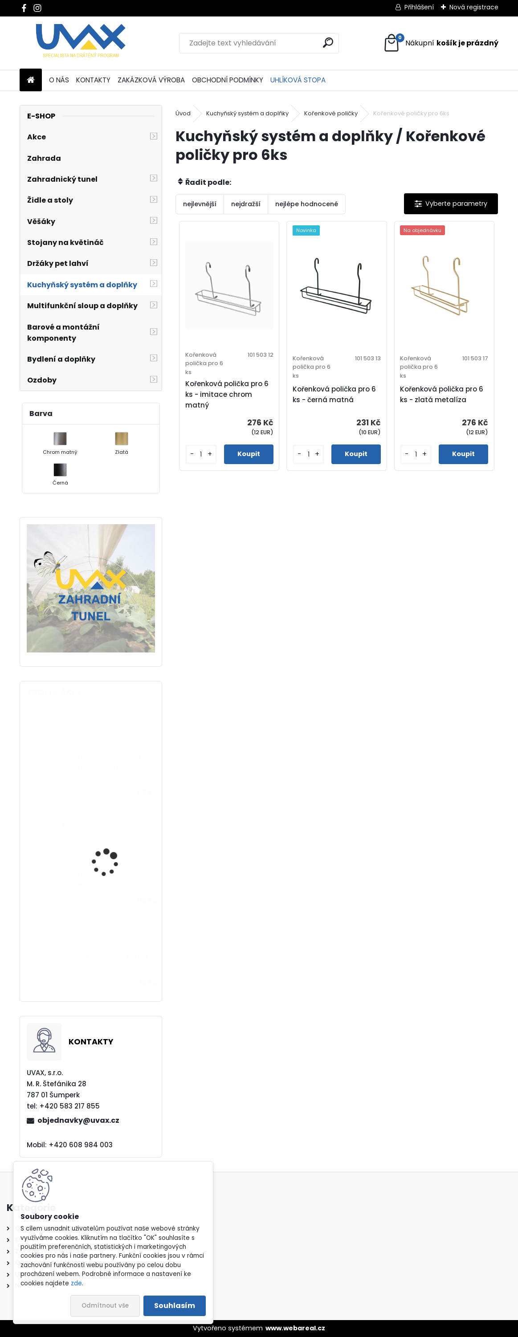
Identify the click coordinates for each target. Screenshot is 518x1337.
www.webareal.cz (295, 1328)
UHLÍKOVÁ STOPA (298, 80)
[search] (328, 42)
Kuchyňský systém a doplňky (247, 113)
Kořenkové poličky (331, 113)
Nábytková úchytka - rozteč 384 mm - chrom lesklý (116, 874)
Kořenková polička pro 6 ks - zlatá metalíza (441, 394)
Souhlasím (174, 1305)
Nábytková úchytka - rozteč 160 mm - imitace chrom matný (116, 766)
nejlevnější (199, 204)
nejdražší (246, 204)
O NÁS (59, 80)
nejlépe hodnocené (306, 204)
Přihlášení (419, 7)
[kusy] (201, 454)
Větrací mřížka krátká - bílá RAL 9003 (115, 961)
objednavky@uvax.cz (78, 1120)
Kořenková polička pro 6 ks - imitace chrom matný (227, 394)
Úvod (183, 113)
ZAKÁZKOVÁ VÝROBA (151, 80)
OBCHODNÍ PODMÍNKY (227, 80)
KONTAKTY (93, 80)
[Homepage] (31, 80)
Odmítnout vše (105, 1305)
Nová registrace (473, 7)
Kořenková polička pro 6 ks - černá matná (334, 394)
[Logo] (81, 43)
